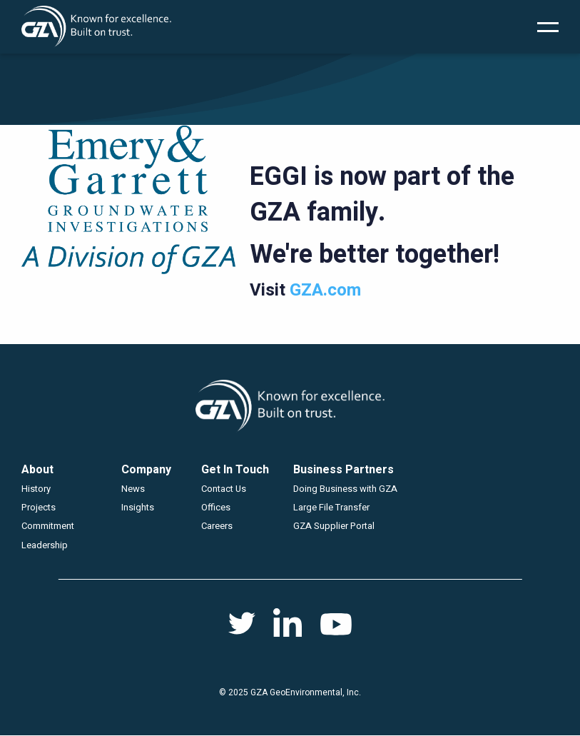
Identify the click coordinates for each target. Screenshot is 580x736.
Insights (137, 507)
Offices (215, 507)
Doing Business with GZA (345, 488)
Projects (38, 507)
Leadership (44, 545)
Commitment (47, 526)
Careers (217, 526)
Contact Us (223, 488)
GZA (96, 27)
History (36, 488)
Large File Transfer (331, 507)
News (133, 488)
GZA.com (325, 290)
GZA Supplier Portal (334, 526)
